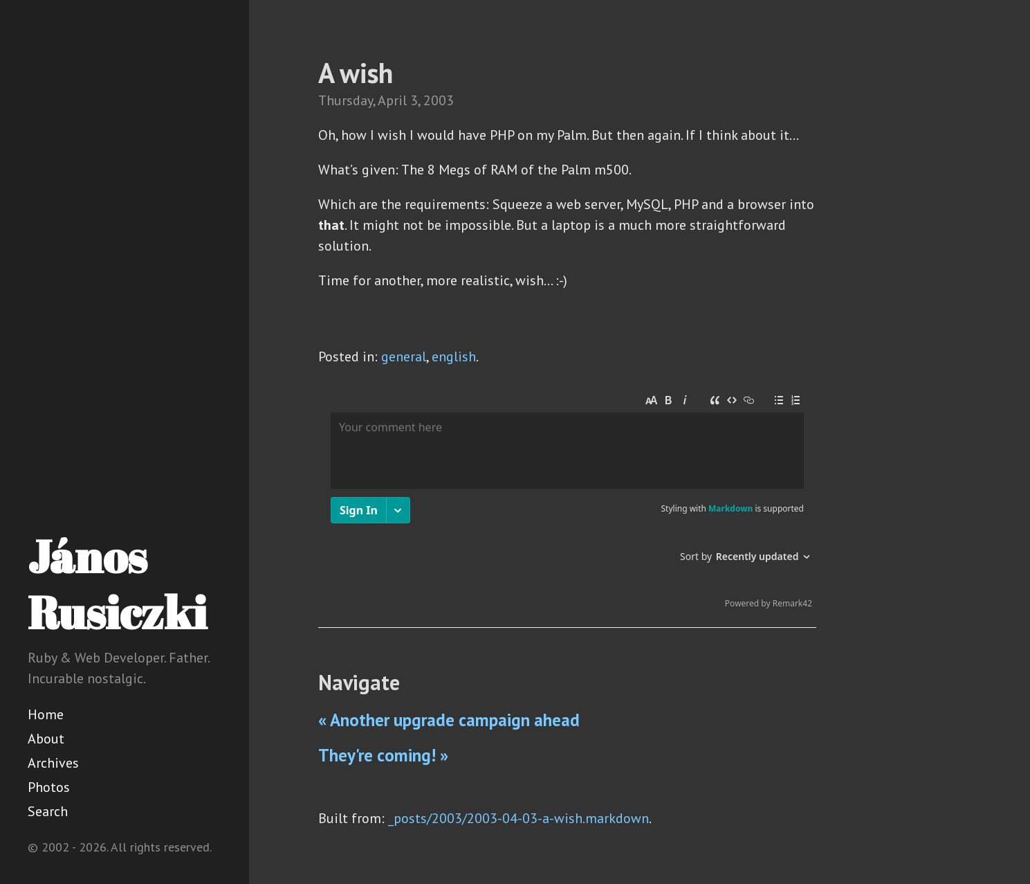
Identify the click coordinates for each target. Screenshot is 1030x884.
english (454, 357)
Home (46, 714)
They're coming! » (383, 755)
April (392, 100)
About (46, 739)
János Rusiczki (117, 583)
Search (48, 811)
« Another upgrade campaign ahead (449, 720)
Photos (49, 787)
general (403, 357)
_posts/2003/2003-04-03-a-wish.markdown (518, 818)
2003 (438, 100)
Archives (53, 763)
